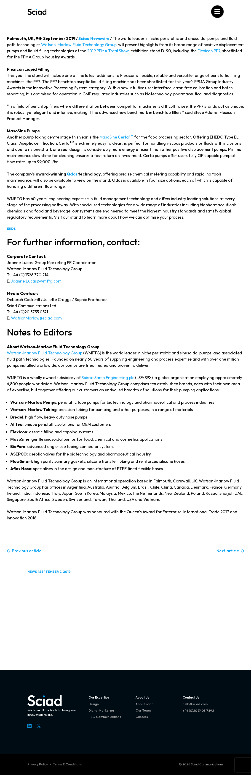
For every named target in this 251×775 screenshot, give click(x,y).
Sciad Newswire (93, 38)
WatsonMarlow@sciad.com (36, 318)
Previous (20, 550)
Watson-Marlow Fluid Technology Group (79, 44)
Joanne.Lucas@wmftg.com (36, 281)
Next (221, 550)
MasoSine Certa (116, 137)
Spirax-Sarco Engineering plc (108, 377)
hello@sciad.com (195, 704)
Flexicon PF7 (209, 50)
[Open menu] (217, 11)
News (32, 572)
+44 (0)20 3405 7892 (198, 711)
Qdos (72, 174)
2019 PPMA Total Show (108, 50)
